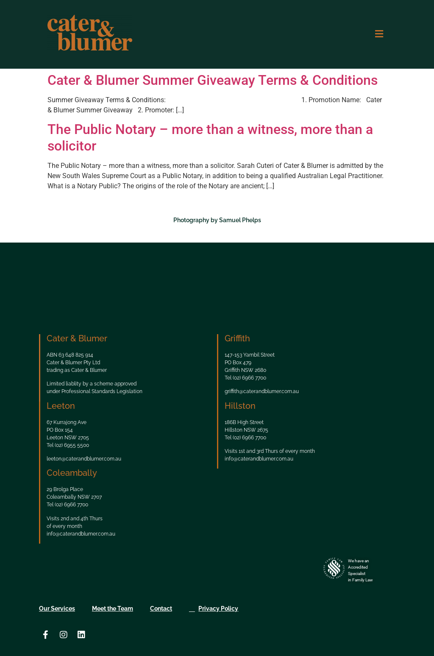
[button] (379, 34)
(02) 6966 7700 (249, 378)
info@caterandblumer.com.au (259, 459)
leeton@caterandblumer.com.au (84, 459)
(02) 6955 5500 (72, 445)
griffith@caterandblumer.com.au (262, 391)
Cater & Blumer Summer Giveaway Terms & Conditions (212, 80)
